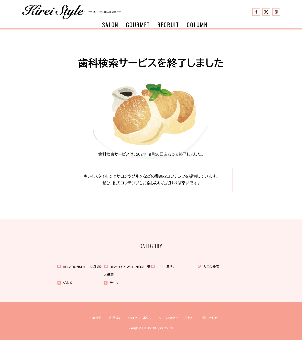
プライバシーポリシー (140, 318)
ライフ (114, 283)
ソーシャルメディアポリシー (177, 318)
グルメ (67, 283)
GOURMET (138, 24)
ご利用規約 (113, 318)
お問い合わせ (208, 318)
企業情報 (95, 318)
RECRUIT (168, 24)
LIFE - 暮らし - (167, 267)
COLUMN (197, 24)
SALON (110, 24)
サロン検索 (211, 267)
